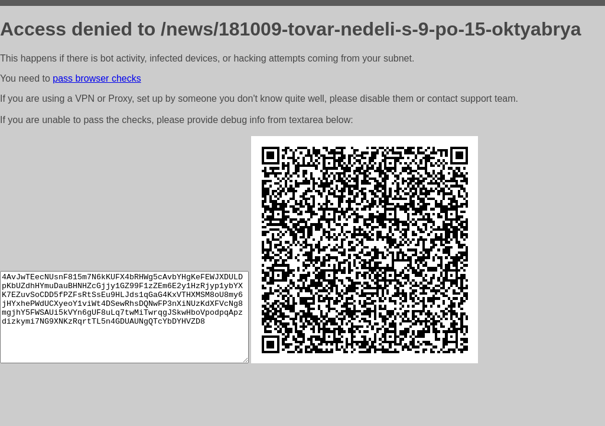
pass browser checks (97, 78)
